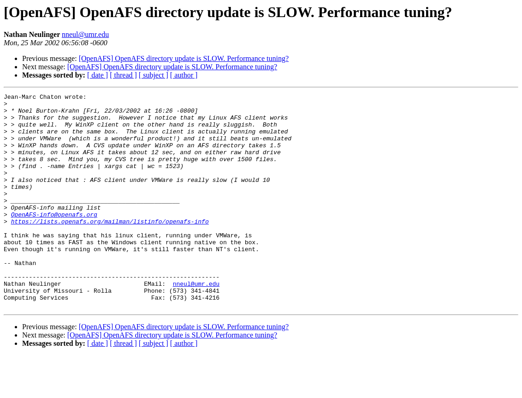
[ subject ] (153, 75)
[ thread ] (123, 75)
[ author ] (184, 75)
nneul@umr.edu (85, 34)
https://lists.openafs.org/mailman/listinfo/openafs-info (110, 247)
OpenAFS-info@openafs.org (54, 239)
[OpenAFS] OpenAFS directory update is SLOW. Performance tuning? (184, 58)
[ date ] (97, 75)
